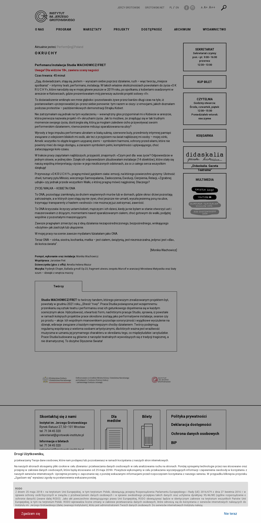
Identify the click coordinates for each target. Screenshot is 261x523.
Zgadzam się (30, 514)
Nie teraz (230, 514)
